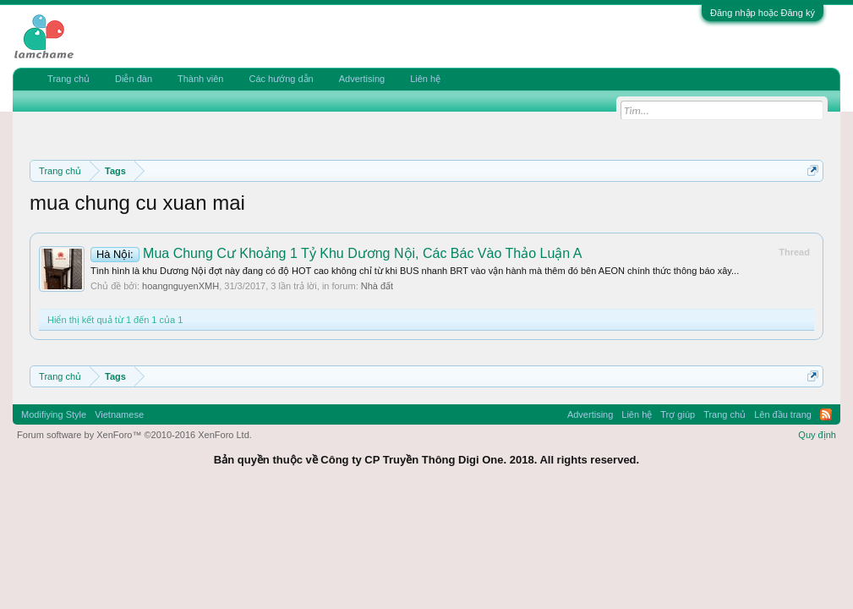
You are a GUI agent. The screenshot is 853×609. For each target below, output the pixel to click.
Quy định (817, 435)
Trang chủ (68, 79)
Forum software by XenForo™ (134, 435)
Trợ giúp (677, 414)
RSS (826, 414)
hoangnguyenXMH (180, 286)
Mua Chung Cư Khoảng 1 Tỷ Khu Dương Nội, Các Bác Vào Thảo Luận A (336, 253)
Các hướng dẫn (281, 79)
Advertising (362, 79)
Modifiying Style (53, 414)
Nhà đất (377, 286)
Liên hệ (425, 79)
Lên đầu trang (783, 414)
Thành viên (200, 79)
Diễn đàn (133, 79)
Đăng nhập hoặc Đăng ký (762, 13)
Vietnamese (119, 414)
